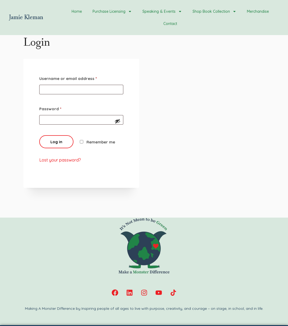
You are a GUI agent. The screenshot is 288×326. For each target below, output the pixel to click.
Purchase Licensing (112, 11)
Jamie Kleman (26, 17)
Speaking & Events (162, 11)
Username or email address (68, 78)
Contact (170, 23)
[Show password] (117, 121)
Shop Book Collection (214, 11)
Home (77, 11)
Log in (56, 141)
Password (50, 108)
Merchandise (258, 11)
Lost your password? (60, 160)
